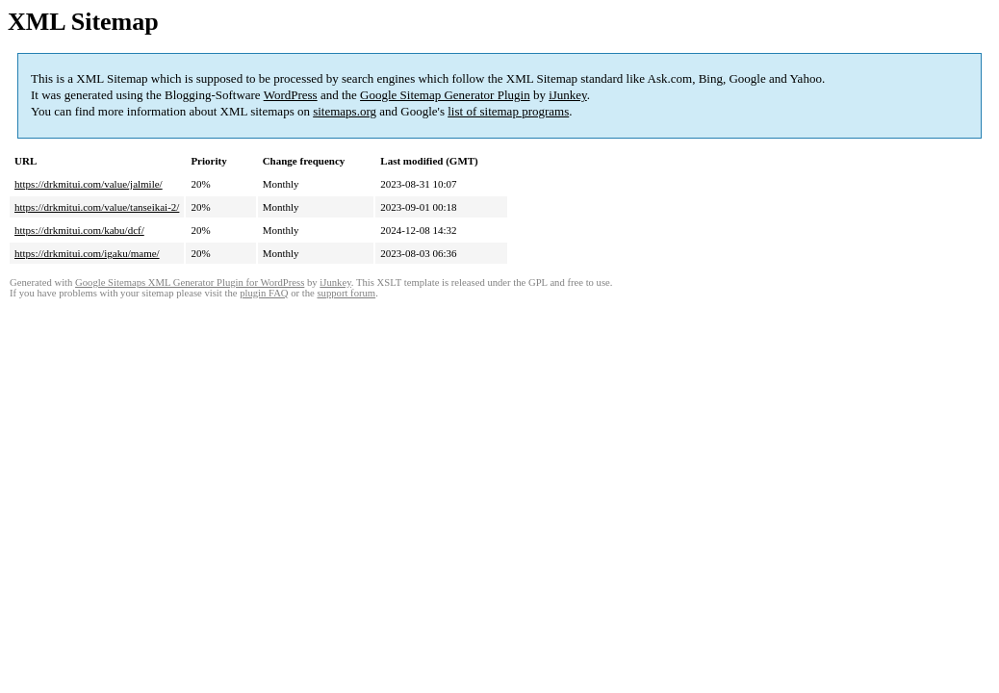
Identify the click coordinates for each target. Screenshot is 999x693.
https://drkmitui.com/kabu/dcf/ (79, 230)
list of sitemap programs (508, 111)
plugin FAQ (264, 293)
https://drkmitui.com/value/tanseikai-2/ (96, 207)
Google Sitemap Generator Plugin (445, 95)
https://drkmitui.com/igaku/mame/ (87, 253)
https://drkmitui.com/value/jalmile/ (88, 184)
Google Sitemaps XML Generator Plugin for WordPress (189, 282)
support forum (346, 293)
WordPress (291, 95)
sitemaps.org (344, 111)
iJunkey (568, 95)
